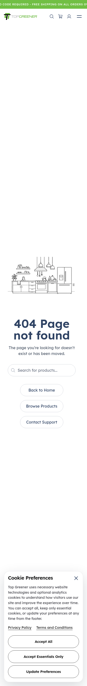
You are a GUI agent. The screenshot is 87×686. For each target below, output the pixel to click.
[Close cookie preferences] (76, 578)
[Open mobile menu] (79, 16)
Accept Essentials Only (43, 656)
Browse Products (42, 406)
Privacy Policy (19, 627)
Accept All (43, 641)
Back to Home (42, 390)
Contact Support (41, 422)
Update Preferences (43, 671)
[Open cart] (60, 16)
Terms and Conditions (54, 627)
